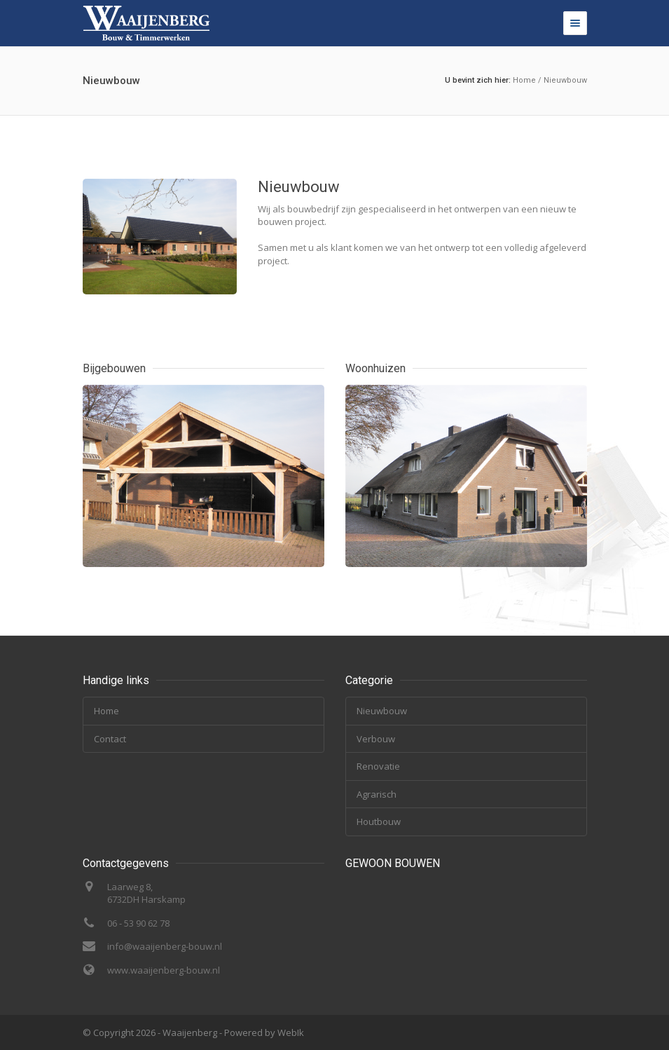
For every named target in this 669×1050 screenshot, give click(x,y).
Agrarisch (376, 794)
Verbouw (376, 738)
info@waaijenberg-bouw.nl (164, 946)
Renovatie (378, 766)
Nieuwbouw (565, 80)
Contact (110, 738)
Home (524, 80)
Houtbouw (379, 821)
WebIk (290, 1032)
